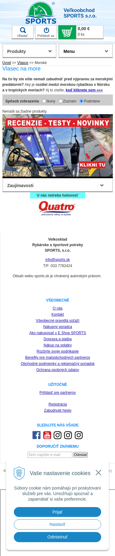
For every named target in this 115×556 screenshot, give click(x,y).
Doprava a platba (57, 339)
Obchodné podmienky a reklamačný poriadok (58, 364)
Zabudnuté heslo (57, 410)
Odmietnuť (58, 536)
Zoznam (69, 101)
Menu (69, 51)
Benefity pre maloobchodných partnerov (57, 357)
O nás (58, 308)
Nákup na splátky (58, 345)
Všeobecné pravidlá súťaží (57, 320)
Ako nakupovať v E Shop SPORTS (57, 333)
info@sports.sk (57, 260)
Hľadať (22, 32)
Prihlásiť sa (45, 32)
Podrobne (92, 101)
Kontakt (58, 314)
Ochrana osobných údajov (57, 370)
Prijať (57, 512)
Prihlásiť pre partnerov (58, 392)
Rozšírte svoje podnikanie (57, 351)
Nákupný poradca (57, 327)
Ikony (51, 101)
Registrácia (57, 404)
